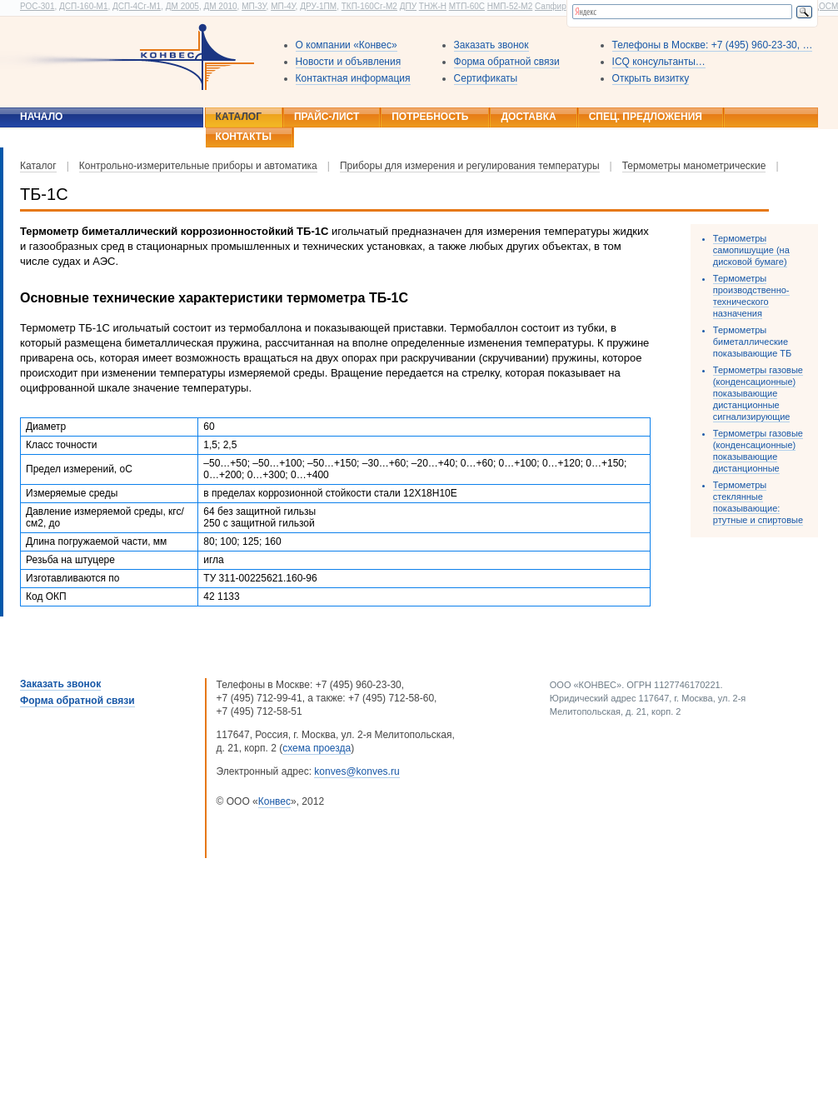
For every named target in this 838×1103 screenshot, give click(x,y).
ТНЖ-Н (432, 6)
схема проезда (316, 748)
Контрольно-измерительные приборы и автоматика (198, 166)
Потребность (430, 116)
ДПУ (408, 6)
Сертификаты (486, 78)
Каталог (239, 116)
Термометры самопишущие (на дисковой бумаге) (751, 250)
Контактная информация (353, 78)
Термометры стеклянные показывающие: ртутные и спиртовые (758, 502)
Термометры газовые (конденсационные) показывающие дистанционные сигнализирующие (758, 393)
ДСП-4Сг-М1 (136, 6)
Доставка (528, 116)
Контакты (244, 136)
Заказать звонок (491, 45)
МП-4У (283, 6)
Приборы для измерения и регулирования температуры (470, 166)
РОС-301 (37, 6)
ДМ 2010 (220, 6)
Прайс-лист (326, 116)
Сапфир (550, 6)
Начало (41, 116)
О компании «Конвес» (346, 45)
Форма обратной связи (507, 61)
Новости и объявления (349, 61)
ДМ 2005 (182, 6)
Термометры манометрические (694, 166)
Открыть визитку (651, 78)
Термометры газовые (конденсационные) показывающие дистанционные (758, 450)
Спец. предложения (645, 116)
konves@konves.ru (356, 771)
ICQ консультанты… (659, 61)
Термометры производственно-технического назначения (751, 295)
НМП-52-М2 (509, 6)
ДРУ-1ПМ (318, 6)
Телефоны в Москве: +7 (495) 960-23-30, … (712, 45)
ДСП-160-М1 (83, 6)
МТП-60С (467, 6)
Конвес (274, 801)
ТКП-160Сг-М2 (369, 6)
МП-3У (254, 6)
